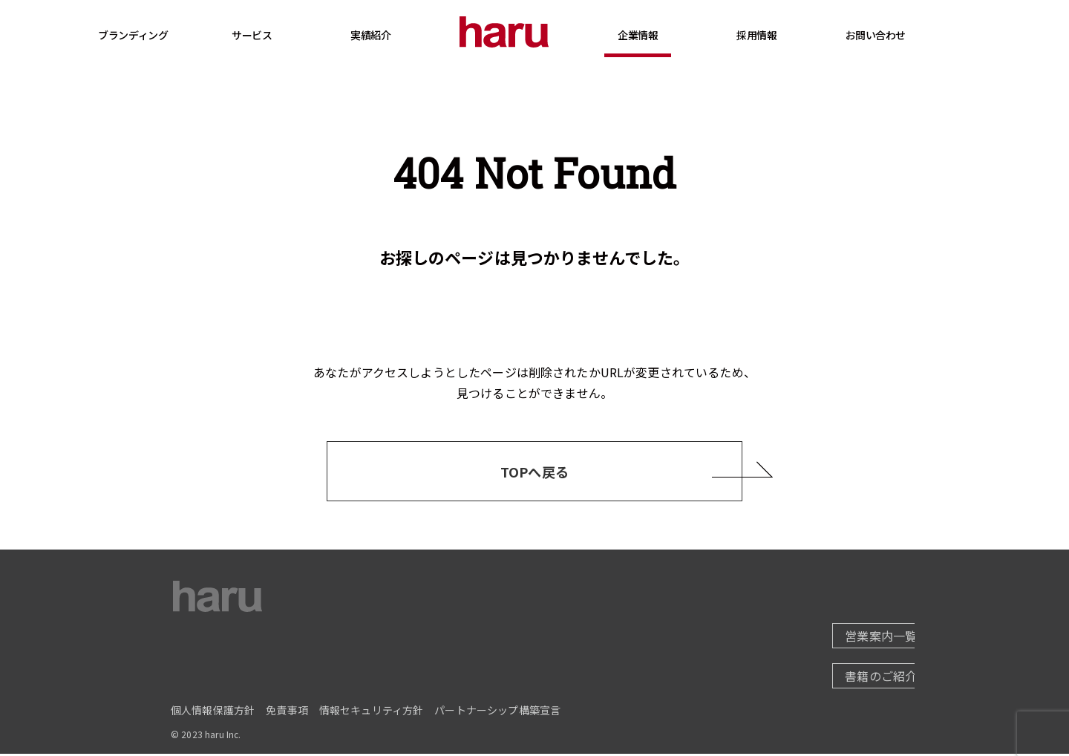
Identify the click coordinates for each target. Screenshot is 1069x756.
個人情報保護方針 (213, 712)
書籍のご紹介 (844, 678)
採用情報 (787, 49)
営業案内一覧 (844, 638)
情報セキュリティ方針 (371, 712)
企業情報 (668, 49)
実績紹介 (401, 34)
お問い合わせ (905, 34)
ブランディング (163, 34)
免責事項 (287, 712)
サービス (282, 49)
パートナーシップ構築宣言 (497, 712)
